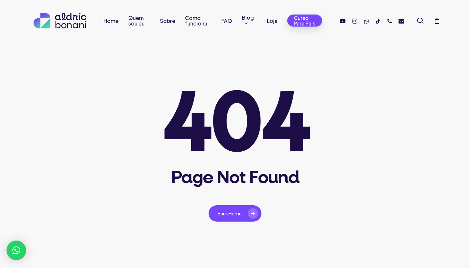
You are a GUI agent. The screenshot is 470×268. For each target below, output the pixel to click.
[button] (16, 250)
